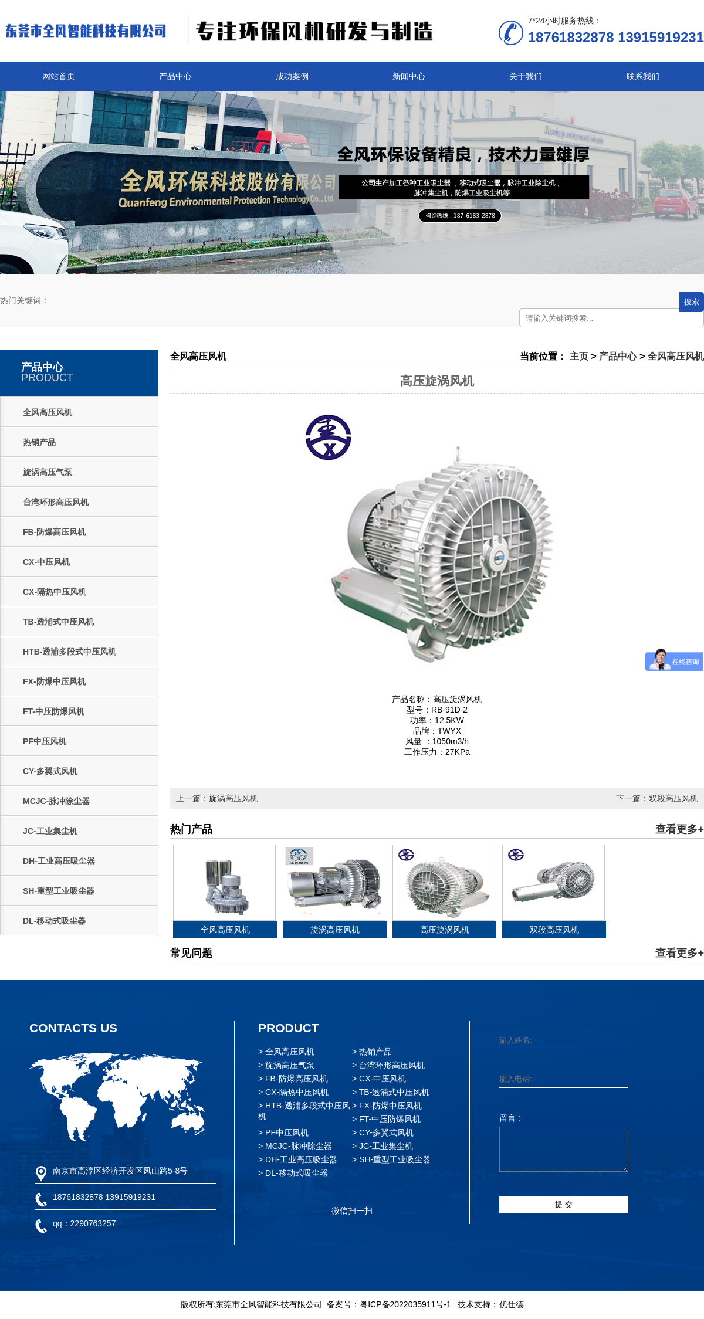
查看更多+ (679, 829)
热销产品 (39, 442)
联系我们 (643, 76)
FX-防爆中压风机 (54, 681)
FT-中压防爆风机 (53, 711)
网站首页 (58, 76)
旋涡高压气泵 (47, 472)
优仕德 (511, 1304)
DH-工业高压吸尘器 (59, 861)
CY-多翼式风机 (50, 771)
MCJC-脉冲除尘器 (56, 801)
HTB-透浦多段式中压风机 (69, 651)
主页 (579, 356)
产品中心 (175, 76)
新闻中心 (408, 76)
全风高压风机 (47, 412)
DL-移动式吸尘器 (54, 920)
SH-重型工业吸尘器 (58, 891)
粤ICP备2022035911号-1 (405, 1304)
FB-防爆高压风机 (54, 532)
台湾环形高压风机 (56, 502)
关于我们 (525, 76)
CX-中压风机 (46, 562)
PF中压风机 (44, 741)
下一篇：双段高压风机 (657, 798)
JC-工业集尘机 (50, 831)
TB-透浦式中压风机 (58, 621)
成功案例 (292, 76)
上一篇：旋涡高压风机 (217, 798)
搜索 (691, 301)
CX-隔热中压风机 (54, 591)
